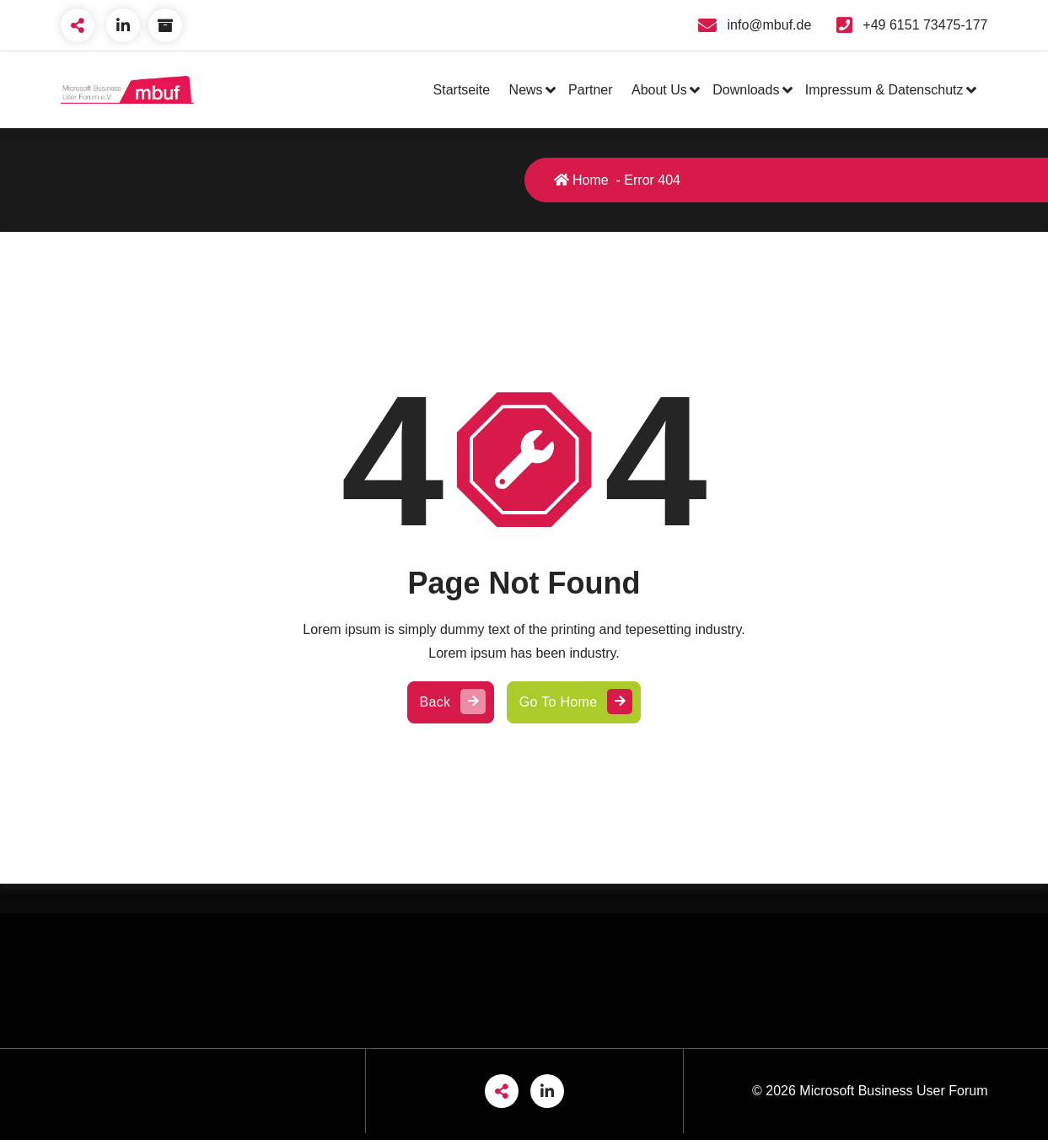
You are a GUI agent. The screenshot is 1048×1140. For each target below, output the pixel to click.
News (526, 90)
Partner (590, 90)
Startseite (462, 90)
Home (581, 180)
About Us (659, 90)
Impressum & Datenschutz (884, 90)
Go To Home (574, 702)
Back (451, 702)
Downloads (745, 90)
